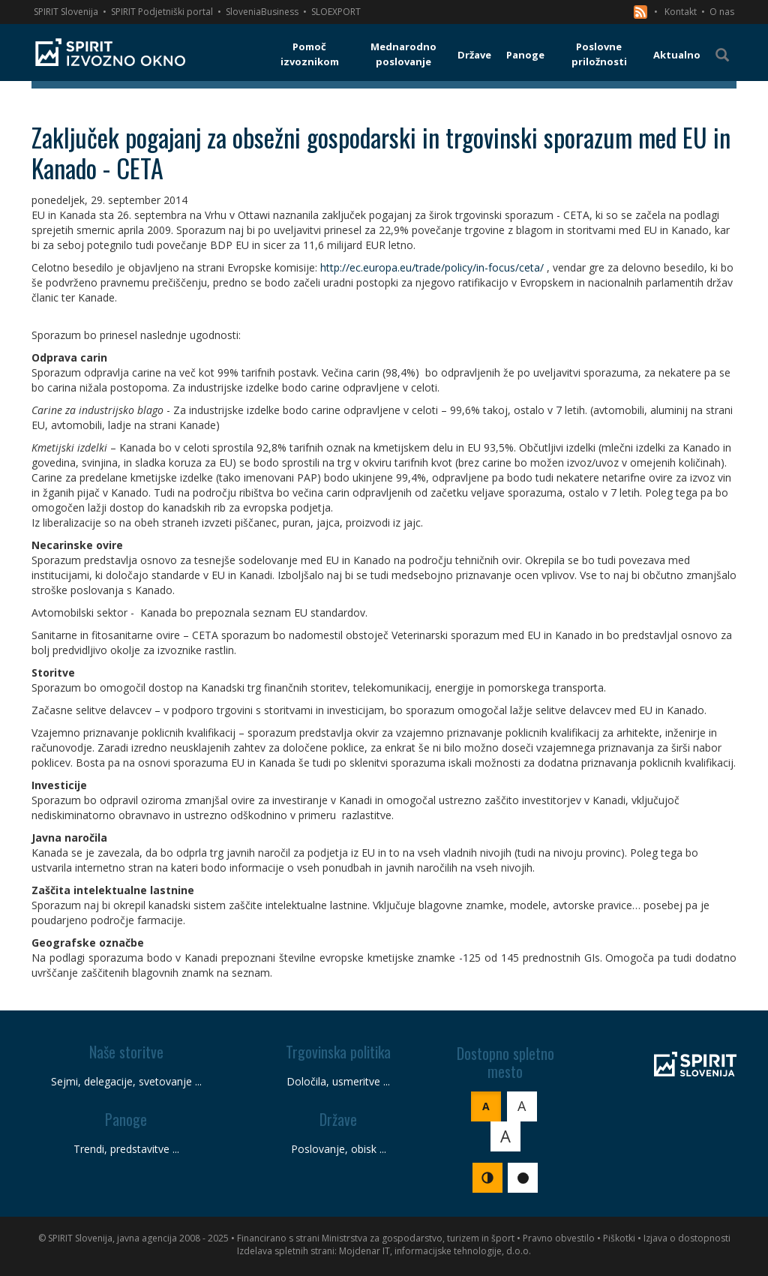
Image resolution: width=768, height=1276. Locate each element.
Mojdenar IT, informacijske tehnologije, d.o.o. (435, 1250)
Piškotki (619, 1238)
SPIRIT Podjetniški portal (162, 11)
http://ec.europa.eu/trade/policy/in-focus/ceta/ (432, 267)
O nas (722, 11)
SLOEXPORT (336, 11)
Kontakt (680, 11)
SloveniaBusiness (262, 11)
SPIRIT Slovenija (66, 11)
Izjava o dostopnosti (687, 1238)
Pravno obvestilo (559, 1238)
